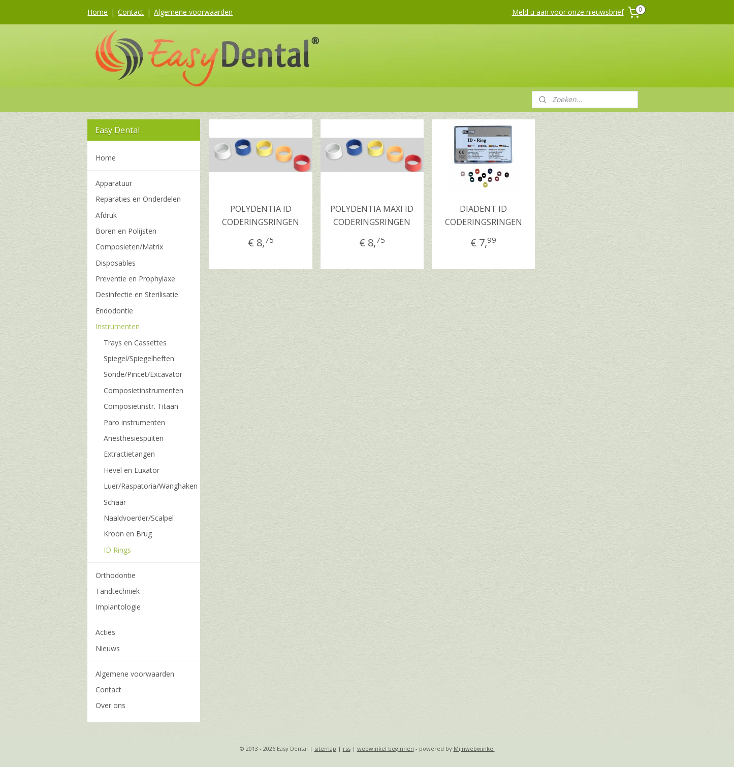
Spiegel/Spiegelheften (139, 358)
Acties (105, 632)
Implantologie (118, 607)
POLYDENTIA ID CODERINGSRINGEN (260, 215)
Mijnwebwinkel (474, 748)
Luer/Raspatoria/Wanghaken (151, 486)
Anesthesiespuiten (134, 438)
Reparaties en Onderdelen (138, 199)
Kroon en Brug (128, 533)
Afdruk (106, 215)
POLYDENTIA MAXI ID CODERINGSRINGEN (372, 215)
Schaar (115, 502)
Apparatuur (113, 183)
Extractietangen (129, 454)
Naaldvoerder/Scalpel (139, 518)
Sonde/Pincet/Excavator (143, 374)
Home (97, 12)
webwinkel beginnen (385, 748)
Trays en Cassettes (135, 342)
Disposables (115, 263)
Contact (131, 12)
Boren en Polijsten (125, 231)
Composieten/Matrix (129, 246)
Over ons (110, 705)
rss (346, 748)
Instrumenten (117, 326)
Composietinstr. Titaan (141, 406)
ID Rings (117, 550)
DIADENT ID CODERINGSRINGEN (483, 215)
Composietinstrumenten (143, 390)
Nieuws (107, 648)
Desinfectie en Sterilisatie (136, 294)
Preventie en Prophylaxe (135, 278)
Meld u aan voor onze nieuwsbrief (568, 12)
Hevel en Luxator (131, 470)
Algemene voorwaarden (193, 12)
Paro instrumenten (134, 422)
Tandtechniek (117, 591)
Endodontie (114, 310)
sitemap (325, 748)
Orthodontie (115, 575)
